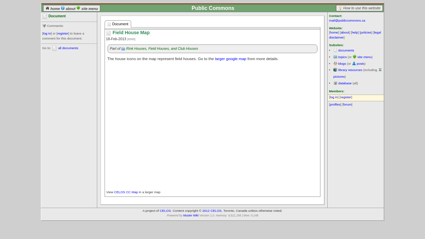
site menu (87, 9)
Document (117, 24)
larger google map (230, 58)
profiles (335, 104)
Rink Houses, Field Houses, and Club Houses (162, 48)
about (68, 9)
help (355, 32)
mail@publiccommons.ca (347, 20)
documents (346, 50)
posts (360, 63)
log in (47, 33)
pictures (339, 76)
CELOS (165, 210)
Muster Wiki (191, 215)
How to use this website (362, 8)
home (53, 9)
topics (342, 57)
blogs (342, 63)
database (345, 83)
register (62, 33)
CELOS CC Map (126, 192)
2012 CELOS (211, 210)
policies (366, 32)
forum (347, 104)
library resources (350, 70)
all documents (68, 48)
